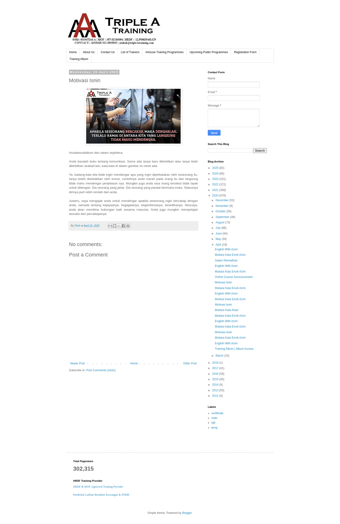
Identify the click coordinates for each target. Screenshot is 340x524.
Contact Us (108, 52)
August (220, 222)
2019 (215, 362)
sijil (213, 422)
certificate (217, 413)
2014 (215, 384)
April (219, 244)
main (214, 418)
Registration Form (245, 52)
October (221, 211)
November (223, 206)
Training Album (78, 59)
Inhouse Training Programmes (164, 52)
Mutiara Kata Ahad (226, 310)
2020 (215, 195)
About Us (88, 52)
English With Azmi (226, 249)
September (223, 217)
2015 (215, 379)
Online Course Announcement (234, 277)
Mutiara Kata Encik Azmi (230, 254)
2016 (215, 373)
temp (214, 427)
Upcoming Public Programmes (209, 52)
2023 (215, 179)
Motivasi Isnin (223, 282)
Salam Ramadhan (226, 260)
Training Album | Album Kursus (234, 348)
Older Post (190, 363)
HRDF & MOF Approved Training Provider (98, 486)
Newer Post (77, 363)
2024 (215, 173)
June (219, 233)
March (220, 355)
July (218, 228)
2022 (215, 184)
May (219, 239)
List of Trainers (130, 52)
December (223, 200)
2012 (215, 395)
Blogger (187, 513)
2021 (215, 190)
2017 (215, 368)
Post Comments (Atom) (101, 370)
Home (73, 52)
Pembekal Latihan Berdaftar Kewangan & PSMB (101, 494)
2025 (215, 168)
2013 (215, 390)
